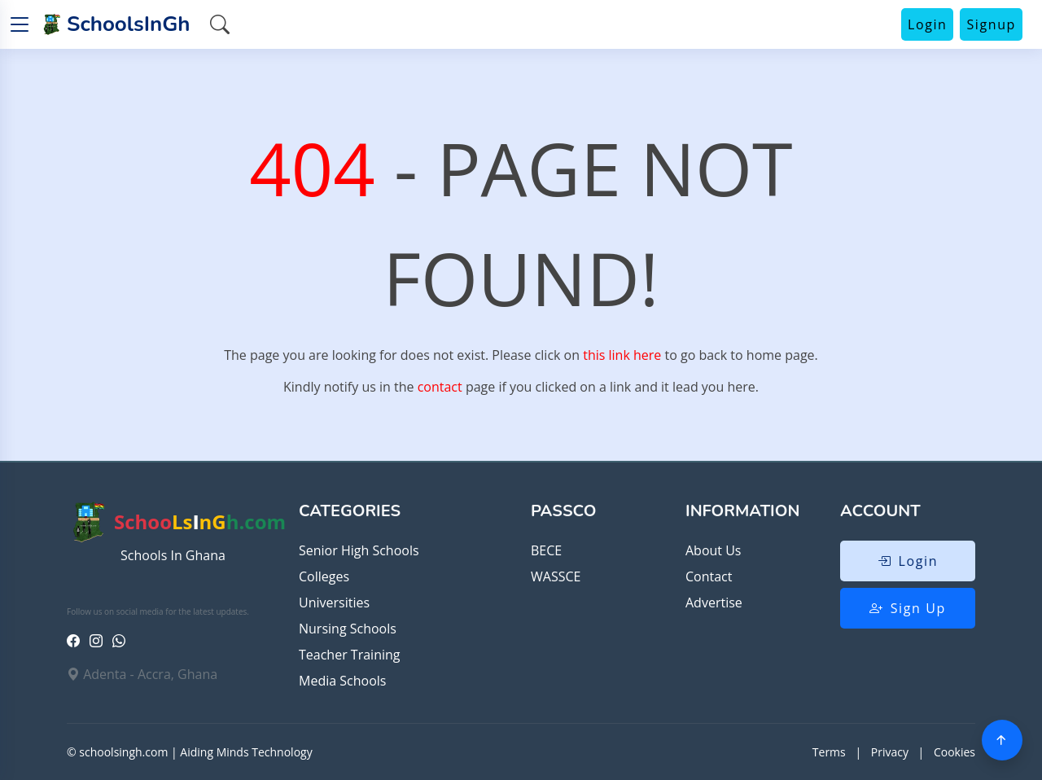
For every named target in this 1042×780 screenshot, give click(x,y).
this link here (622, 355)
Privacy (889, 752)
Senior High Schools (359, 550)
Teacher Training (349, 655)
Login (928, 24)
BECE (546, 550)
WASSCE (555, 576)
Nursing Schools (347, 629)
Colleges (324, 576)
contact (440, 387)
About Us (713, 550)
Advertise (713, 602)
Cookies (954, 752)
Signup (991, 24)
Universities (334, 602)
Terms (829, 752)
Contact (708, 576)
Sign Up (907, 608)
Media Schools (342, 681)
